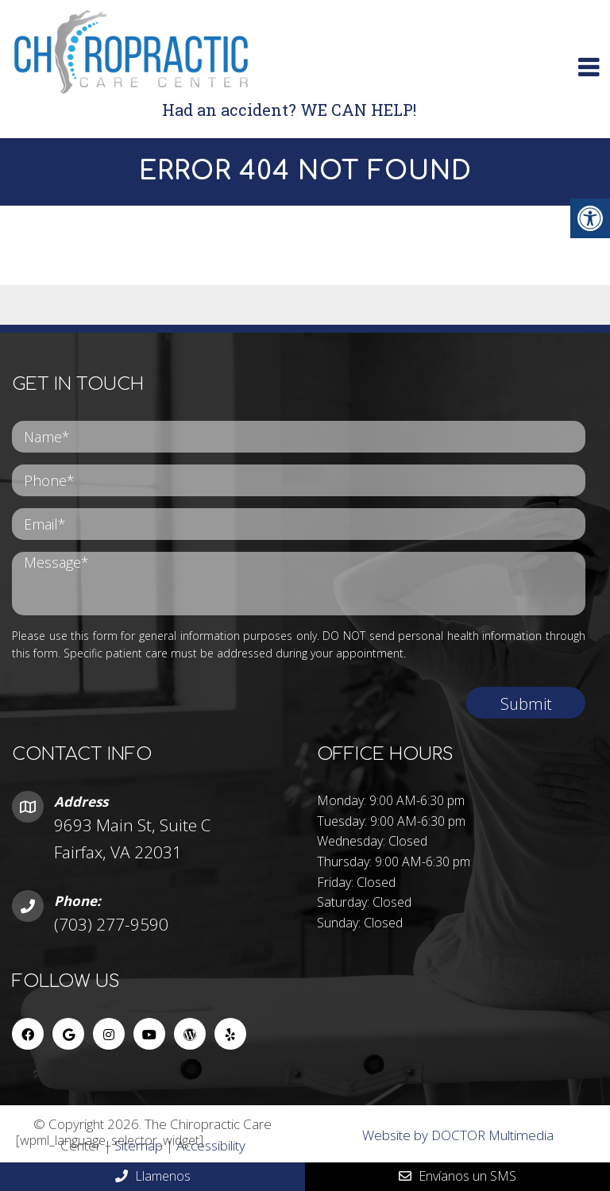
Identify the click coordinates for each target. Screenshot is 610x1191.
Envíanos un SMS (457, 1176)
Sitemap (138, 1145)
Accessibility (210, 1145)
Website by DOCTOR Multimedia (458, 1135)
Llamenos (153, 1176)
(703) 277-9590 (111, 924)
